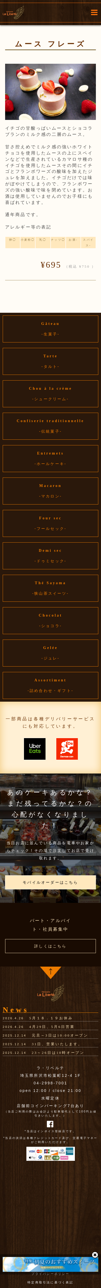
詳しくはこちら (50, 946)
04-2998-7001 (51, 1083)
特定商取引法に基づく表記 (50, 1282)
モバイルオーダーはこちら (50, 882)
